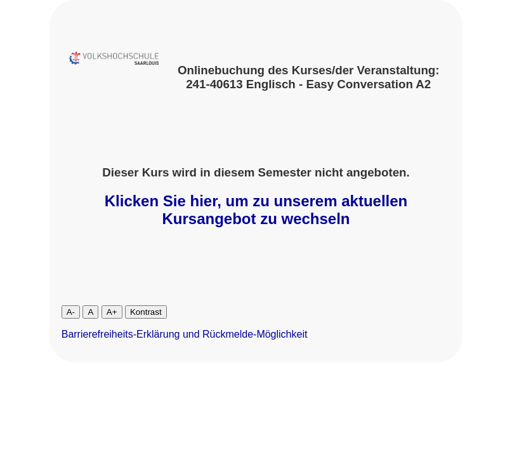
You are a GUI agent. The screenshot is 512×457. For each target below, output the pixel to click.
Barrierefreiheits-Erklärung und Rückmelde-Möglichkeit (185, 334)
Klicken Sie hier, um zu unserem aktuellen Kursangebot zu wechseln (256, 209)
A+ (112, 312)
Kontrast (146, 312)
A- (71, 312)
